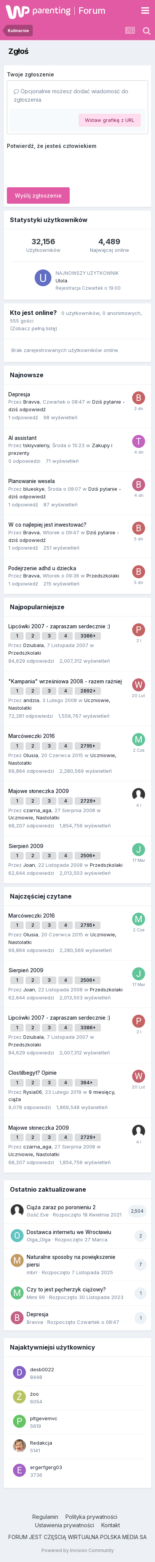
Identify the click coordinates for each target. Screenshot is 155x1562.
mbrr (32, 1272)
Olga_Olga (39, 1239)
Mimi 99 (36, 1297)
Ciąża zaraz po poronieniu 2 (61, 1207)
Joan (29, 865)
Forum (91, 10)
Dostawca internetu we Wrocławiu (69, 1232)
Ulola (61, 280)
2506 (87, 855)
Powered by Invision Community (78, 1550)
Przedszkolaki (102, 576)
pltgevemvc (44, 1418)
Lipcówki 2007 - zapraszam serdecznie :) (59, 626)
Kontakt (110, 1525)
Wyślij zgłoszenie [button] (38, 195)
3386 (87, 636)
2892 (87, 691)
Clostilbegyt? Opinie (32, 1073)
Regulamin (45, 1516)
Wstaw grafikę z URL (109, 120)
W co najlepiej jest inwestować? (47, 525)
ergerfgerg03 (46, 1467)
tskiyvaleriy (36, 445)
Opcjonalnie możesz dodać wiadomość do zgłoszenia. (71, 95)
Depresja (19, 394)
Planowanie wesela (31, 481)
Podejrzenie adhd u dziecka (42, 568)
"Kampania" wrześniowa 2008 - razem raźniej (65, 681)
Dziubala (33, 645)
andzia (31, 700)
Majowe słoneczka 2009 (38, 791)
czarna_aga (37, 810)
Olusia (30, 755)
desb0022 (42, 1369)
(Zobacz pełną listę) (33, 328)
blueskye (34, 489)
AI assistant (22, 438)
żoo (34, 1394)
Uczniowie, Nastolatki (33, 817)
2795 (87, 746)
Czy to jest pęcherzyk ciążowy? (66, 1289)
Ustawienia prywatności (64, 1525)
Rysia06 (32, 1092)
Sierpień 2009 (25, 846)
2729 (87, 801)
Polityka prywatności (91, 1516)
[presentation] (65, 167)
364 (86, 1082)
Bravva (31, 402)
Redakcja (41, 1443)
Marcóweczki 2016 (31, 736)
